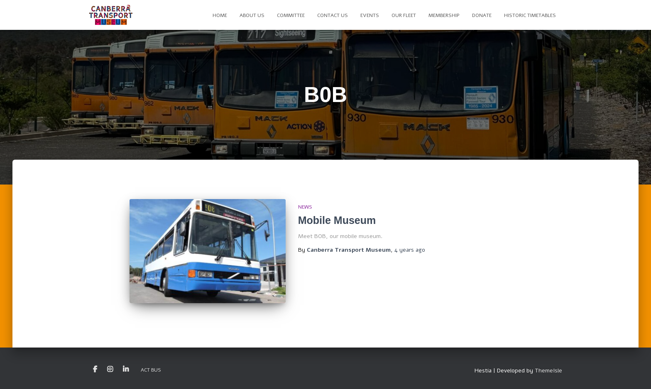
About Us (252, 15)
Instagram (110, 369)
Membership (444, 15)
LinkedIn (126, 369)
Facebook (95, 369)
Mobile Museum (337, 220)
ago (409, 250)
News (305, 207)
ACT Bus (151, 370)
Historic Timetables (530, 15)
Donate (482, 15)
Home (220, 15)
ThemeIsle (548, 370)
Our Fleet (404, 15)
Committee (291, 15)
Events (369, 15)
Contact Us (332, 15)
